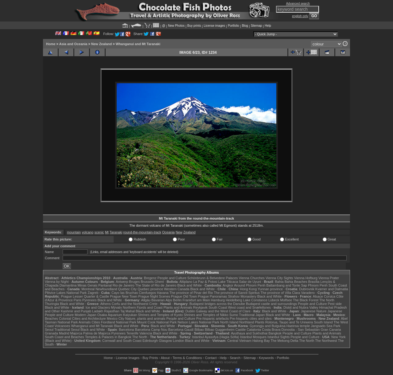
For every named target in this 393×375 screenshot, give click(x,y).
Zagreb (93, 293)
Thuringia (52, 304)
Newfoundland (106, 289)
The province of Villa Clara (280, 293)
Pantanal (104, 285)
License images (214, 25)
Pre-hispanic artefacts (212, 318)
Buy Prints (150, 358)
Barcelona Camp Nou (151, 329)
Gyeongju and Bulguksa (268, 326)
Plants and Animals (177, 307)
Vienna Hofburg (305, 278)
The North (326, 300)
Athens (105, 304)
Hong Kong (248, 289)
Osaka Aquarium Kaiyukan (117, 315)
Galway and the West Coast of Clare (223, 311)
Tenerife (132, 333)
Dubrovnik (306, 289)
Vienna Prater (328, 278)
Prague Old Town (184, 296)
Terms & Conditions (187, 358)
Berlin (177, 300)
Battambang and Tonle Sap (286, 285)
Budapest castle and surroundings (271, 304)
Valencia (145, 333)
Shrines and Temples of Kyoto (160, 315)
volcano (87, 232)
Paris (77, 300)
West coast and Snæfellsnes (249, 307)
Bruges (134, 281)
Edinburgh (150, 340)
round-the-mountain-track (142, 232)
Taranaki (116, 232)
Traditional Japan (252, 315)
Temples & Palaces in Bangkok (108, 337)
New (179, 232)
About (165, 358)
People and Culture (172, 278)
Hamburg (218, 300)
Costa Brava (271, 329)
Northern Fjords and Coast (143, 307)
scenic (99, 232)
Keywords (266, 358)
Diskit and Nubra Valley (300, 307)
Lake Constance (255, 300)
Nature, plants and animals (145, 318)
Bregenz (150, 278)
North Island (229, 322)
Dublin (190, 311)
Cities (95, 322)
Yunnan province (270, 289)
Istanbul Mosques (253, 337)
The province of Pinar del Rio (191, 293)
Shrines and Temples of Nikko (206, 315)
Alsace (318, 296)
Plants (259, 322)
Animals (85, 322)
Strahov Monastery (242, 296)
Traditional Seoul (67, 329)
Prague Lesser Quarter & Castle (85, 296)
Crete (153, 304)
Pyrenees (89, 300)
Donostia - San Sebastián (301, 329)
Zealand (189, 232)
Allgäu (145, 300)
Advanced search (298, 3)
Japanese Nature (314, 311)
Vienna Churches (252, 278)
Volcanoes (62, 326)
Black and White (189, 285)
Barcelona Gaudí (181, 329)
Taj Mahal (127, 311)
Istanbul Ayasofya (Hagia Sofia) (215, 337)
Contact (211, 358)
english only (300, 16)
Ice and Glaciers (98, 307)
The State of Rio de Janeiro (156, 285)
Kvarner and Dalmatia (331, 289)
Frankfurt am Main (196, 300)
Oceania (168, 232)
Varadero (307, 293)
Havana (163, 293)
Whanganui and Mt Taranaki (138, 44)
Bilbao (199, 329)
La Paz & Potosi (205, 281)
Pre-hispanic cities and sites (250, 318)
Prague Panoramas (212, 296)
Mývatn (116, 307)
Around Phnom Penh (249, 285)
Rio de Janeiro (123, 285)
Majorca (76, 333)
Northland (246, 322)
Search (235, 358)
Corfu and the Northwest (130, 304)
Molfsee (286, 300)
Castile (240, 329)
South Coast (217, 307)
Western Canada (176, 289)
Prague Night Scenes (154, 296)
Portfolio (233, 25)
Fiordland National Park (118, 322)
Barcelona (126, 329)
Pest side (335, 304)
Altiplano (185, 281)
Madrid (64, 333)
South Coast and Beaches (64, 337)
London (178, 340)
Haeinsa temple (298, 326)
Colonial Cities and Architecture (82, 318)
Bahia (279, 281)
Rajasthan (111, 311)
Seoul (49, 329)
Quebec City (127, 289)
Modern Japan (85, 315)
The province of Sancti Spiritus (237, 293)
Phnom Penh (318, 285)
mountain (74, 232)
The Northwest (326, 340)
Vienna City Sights (279, 278)
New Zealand (101, 44)
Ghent (159, 281)
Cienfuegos (147, 293)
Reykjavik (200, 307)
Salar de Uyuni (250, 281)
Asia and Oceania (73, 44)
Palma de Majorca (97, 333)
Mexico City (115, 318)
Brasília (314, 281)
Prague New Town (123, 296)
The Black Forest (305, 300)
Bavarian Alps (161, 300)
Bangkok (275, 333)
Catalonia (254, 329)
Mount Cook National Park (157, 322)
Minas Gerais (87, 285)
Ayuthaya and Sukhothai (249, 333)
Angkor (228, 285)
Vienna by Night (56, 281)
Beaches (51, 318)
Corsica (329, 296)
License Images (127, 358)
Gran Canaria (331, 329)
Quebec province (150, 289)
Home (51, 44)
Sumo (233, 315)
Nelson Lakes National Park (198, 322)
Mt (107, 232)
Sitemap (256, 25)
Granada (51, 333)
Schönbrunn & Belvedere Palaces (212, 278)
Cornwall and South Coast (122, 340)
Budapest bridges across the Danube (217, 304)
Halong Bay (261, 340)
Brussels (147, 281)
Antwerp (122, 281)
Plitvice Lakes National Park (66, 293)
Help (268, 25)
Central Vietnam (239, 340)
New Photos (176, 25)
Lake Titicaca (228, 281)
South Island (323, 322)
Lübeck (273, 300)
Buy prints (194, 25)
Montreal (88, 289)
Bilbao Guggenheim (220, 329)
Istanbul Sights (278, 337)
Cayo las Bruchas (124, 293)
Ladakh (97, 311)
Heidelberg (234, 300)
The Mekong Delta (284, 340)
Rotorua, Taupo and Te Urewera (289, 322)
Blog (245, 25)
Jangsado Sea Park (325, 326)
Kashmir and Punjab (76, 311)
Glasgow (165, 340)
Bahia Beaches (296, 281)
